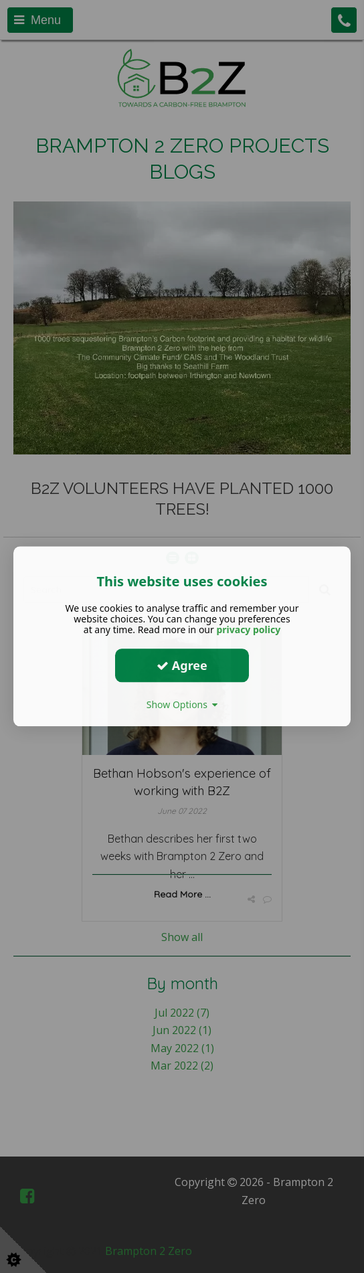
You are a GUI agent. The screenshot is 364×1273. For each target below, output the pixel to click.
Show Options (182, 704)
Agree (182, 665)
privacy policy (248, 629)
